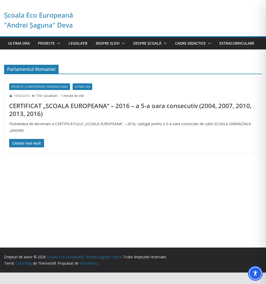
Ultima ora (19, 43)
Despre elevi (107, 43)
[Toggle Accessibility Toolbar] (255, 273)
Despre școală (147, 43)
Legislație (78, 43)
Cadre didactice (190, 43)
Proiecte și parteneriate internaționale (39, 86)
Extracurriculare (236, 43)
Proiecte (46, 43)
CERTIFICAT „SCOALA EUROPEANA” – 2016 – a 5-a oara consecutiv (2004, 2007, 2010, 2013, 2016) (130, 109)
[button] (57, 43)
